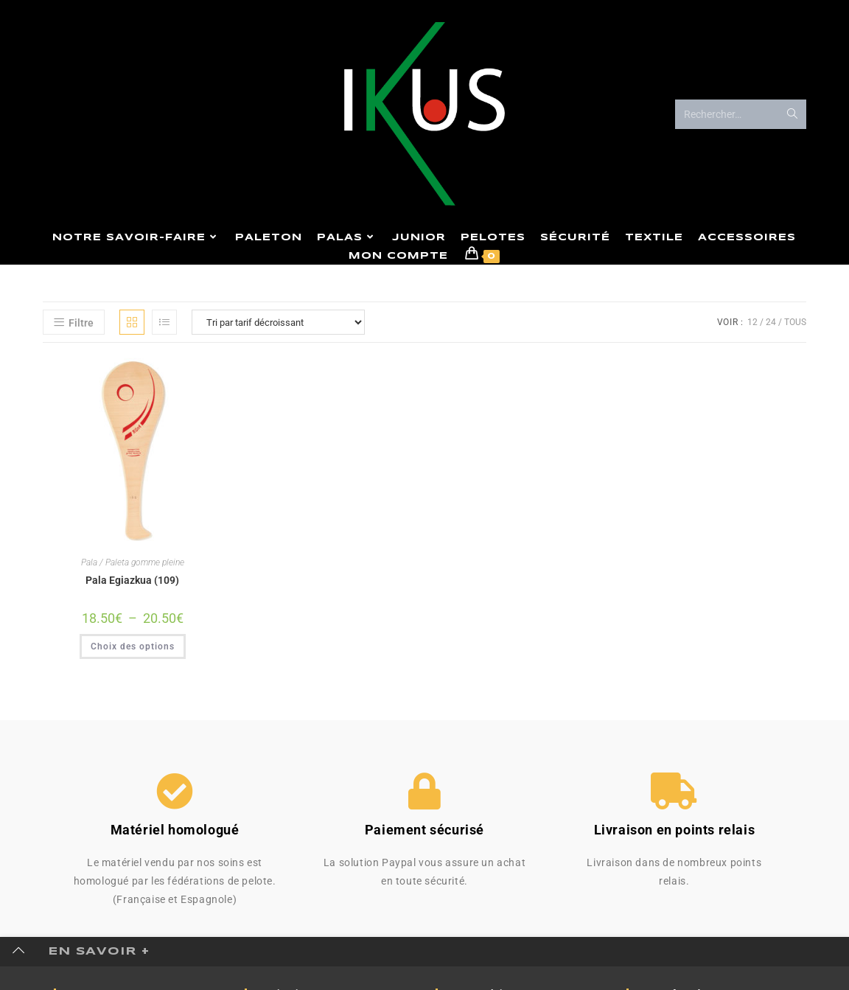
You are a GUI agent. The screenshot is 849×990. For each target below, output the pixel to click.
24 (771, 322)
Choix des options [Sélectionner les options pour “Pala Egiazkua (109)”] (133, 646)
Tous (795, 322)
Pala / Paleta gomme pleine (132, 562)
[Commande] (278, 322)
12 (752, 322)
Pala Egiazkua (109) (132, 580)
